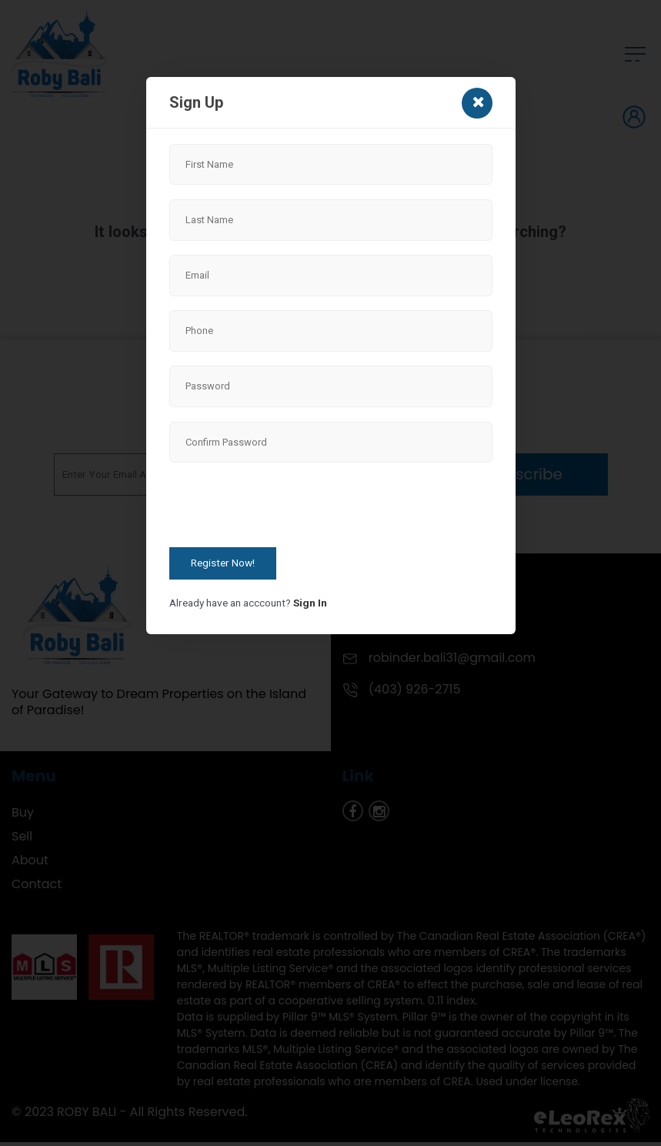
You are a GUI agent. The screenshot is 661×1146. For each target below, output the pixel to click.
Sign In (310, 602)
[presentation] (286, 507)
